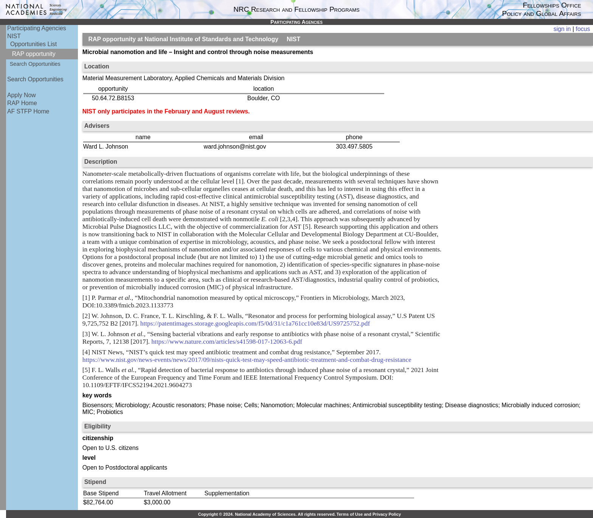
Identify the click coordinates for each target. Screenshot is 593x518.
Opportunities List (33, 44)
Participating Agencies (36, 28)
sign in (562, 29)
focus (583, 29)
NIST (14, 36)
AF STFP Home (28, 111)
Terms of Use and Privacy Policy (369, 514)
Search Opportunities (35, 64)
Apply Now (21, 95)
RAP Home (22, 103)
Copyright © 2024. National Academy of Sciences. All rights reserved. (267, 514)
